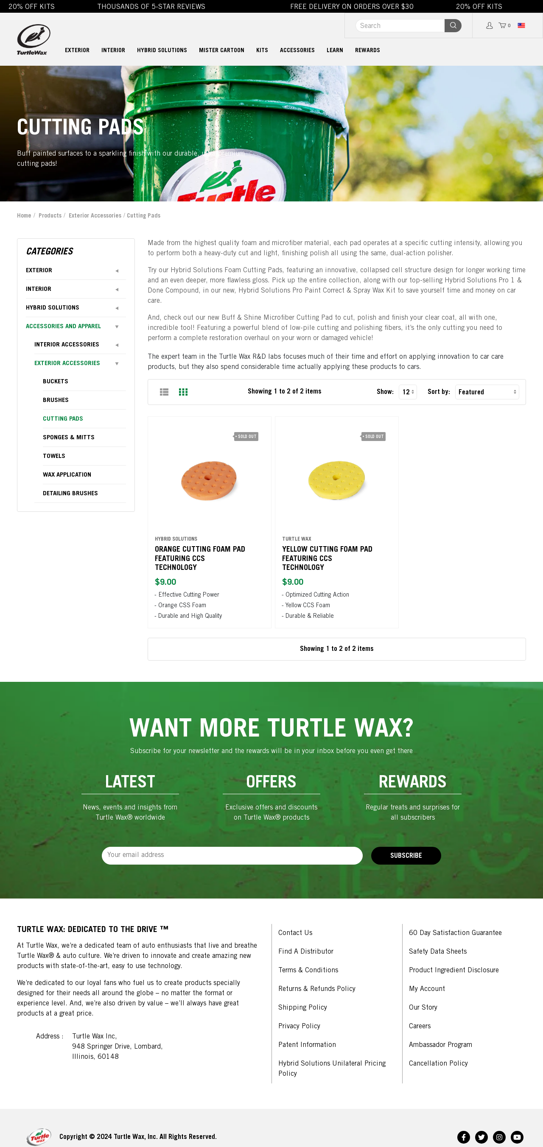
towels (54, 456)
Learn (335, 51)
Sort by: (439, 392)
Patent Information (307, 1045)
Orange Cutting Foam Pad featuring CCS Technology (201, 554)
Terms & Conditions (308, 970)
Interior (113, 51)
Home (24, 216)
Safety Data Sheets (438, 952)
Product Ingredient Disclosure (454, 970)
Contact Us (295, 933)
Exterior (77, 51)
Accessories (297, 51)
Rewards (367, 51)
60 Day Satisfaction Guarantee (455, 933)
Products (50, 216)
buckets (55, 382)
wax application (67, 475)
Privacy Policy (299, 1026)
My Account (427, 989)
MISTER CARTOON (221, 51)
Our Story (423, 1008)
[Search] (400, 25)
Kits (262, 51)
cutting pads (63, 419)
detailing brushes (70, 494)
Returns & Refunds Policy (316, 989)
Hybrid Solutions (162, 51)
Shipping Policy (302, 1008)
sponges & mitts (69, 438)
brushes (56, 400)
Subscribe (406, 856)
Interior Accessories (66, 345)
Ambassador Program (440, 1045)
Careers (420, 1026)
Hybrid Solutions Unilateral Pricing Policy (332, 1068)
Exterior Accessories (95, 216)
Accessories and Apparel (63, 327)
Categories (49, 252)
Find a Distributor (305, 952)
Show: (385, 392)
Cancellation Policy (438, 1063)
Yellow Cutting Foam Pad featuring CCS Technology (328, 554)
